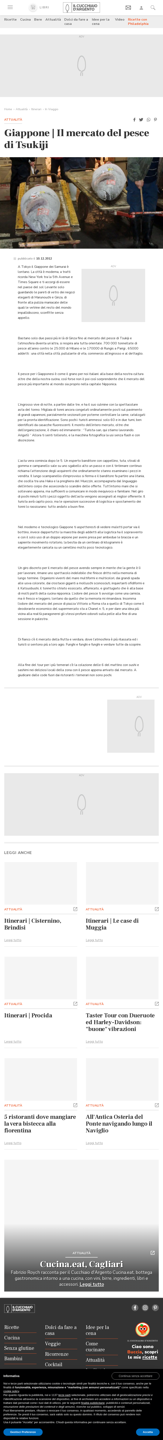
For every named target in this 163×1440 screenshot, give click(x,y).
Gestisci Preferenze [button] (23, 1432)
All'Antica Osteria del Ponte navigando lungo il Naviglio (119, 1123)
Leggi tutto (12, 940)
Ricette (10, 19)
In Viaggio (51, 109)
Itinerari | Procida (28, 1015)
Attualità (53, 19)
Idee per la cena (101, 21)
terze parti (64, 1395)
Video (120, 19)
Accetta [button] (148, 1432)
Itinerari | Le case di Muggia (112, 924)
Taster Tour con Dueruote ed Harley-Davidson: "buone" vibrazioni (120, 1022)
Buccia (134, 1352)
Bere (38, 19)
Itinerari (36, 109)
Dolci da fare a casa (76, 21)
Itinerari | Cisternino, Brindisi (32, 924)
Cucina (25, 19)
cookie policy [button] (11, 1391)
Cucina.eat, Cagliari (81, 1264)
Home (8, 109)
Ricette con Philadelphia (138, 21)
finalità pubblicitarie (93, 1402)
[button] (134, 120)
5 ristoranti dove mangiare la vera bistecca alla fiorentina (40, 1123)
